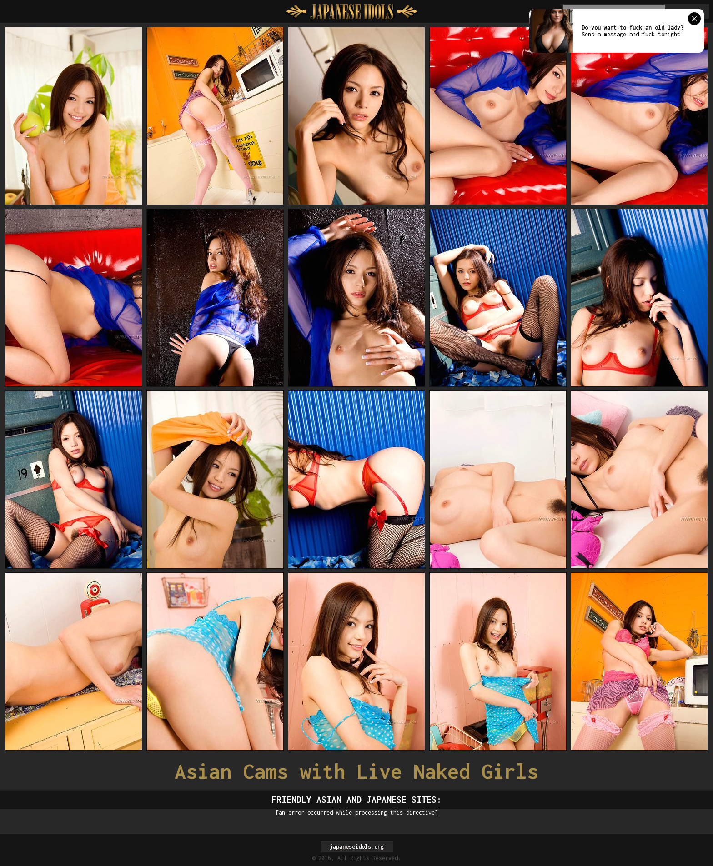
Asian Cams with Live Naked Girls (356, 771)
